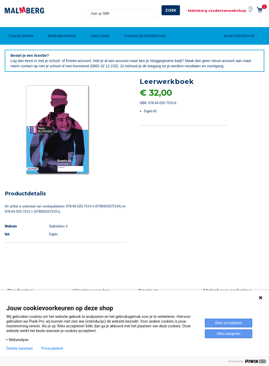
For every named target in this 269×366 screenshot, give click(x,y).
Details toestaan (19, 348)
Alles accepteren (228, 323)
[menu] (134, 27)
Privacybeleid (52, 348)
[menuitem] (20, 27)
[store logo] (24, 10)
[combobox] (123, 10)
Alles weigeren (228, 334)
